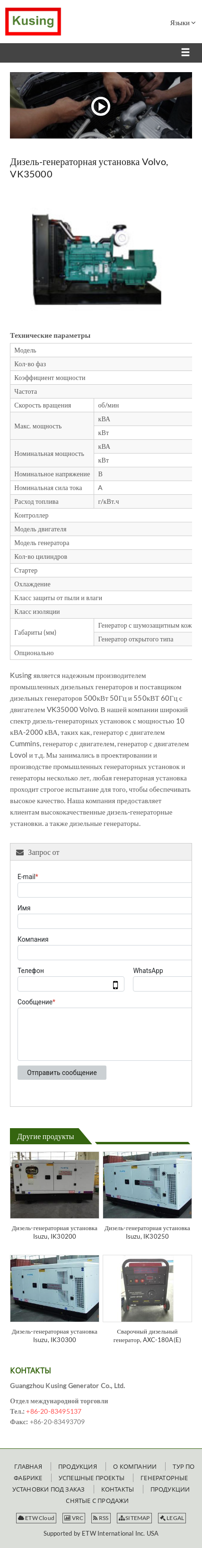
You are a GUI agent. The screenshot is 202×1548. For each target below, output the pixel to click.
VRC (73, 1517)
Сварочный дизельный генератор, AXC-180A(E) (148, 1335)
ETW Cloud (36, 1517)
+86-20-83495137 (53, 1411)
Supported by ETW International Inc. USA (101, 1533)
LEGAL (172, 1517)
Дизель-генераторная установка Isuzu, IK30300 (54, 1335)
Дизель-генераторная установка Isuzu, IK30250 (147, 1232)
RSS (100, 1517)
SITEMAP (134, 1517)
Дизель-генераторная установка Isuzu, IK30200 (54, 1232)
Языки (183, 22)
